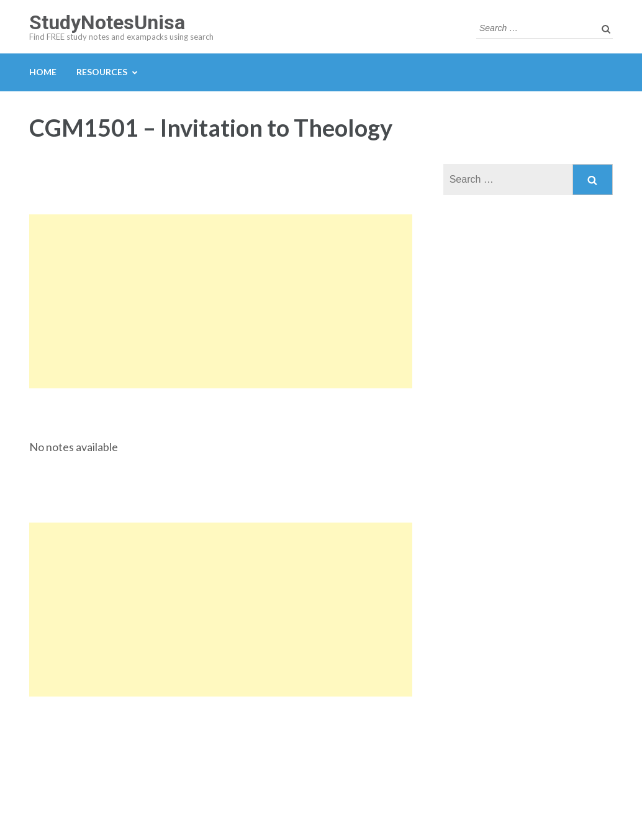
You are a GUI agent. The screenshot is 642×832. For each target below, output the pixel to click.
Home (43, 71)
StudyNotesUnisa (107, 22)
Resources (101, 71)
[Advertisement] (220, 301)
